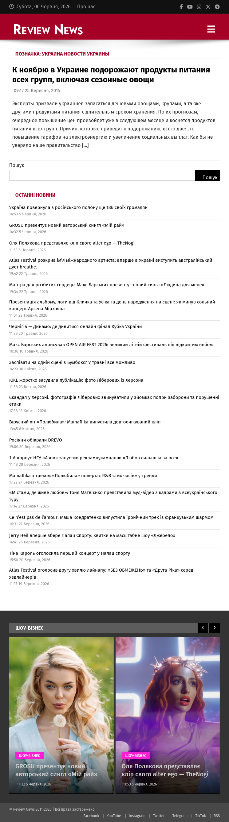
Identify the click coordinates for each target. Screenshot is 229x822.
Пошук (16, 165)
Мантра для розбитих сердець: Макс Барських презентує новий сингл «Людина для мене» (106, 285)
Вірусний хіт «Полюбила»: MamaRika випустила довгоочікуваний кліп (85, 422)
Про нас (86, 7)
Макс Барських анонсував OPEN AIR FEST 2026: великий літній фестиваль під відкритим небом (111, 344)
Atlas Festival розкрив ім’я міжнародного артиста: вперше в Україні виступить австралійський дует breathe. (110, 263)
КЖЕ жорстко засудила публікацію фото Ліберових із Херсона (76, 380)
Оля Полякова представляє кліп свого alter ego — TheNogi (72, 243)
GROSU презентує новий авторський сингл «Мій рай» (66, 225)
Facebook (91, 816)
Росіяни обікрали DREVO (35, 440)
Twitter (159, 816)
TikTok (200, 816)
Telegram (180, 816)
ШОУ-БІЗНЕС (29, 756)
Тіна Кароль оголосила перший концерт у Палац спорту (69, 553)
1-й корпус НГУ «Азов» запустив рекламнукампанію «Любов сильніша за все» (93, 458)
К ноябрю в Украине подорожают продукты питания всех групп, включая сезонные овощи (111, 74)
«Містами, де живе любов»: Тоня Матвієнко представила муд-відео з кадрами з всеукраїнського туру (113, 496)
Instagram (137, 816)
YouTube (114, 816)
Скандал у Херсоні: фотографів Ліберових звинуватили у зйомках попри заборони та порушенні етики (114, 401)
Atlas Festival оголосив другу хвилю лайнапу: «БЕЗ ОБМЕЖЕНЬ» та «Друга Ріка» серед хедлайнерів (101, 573)
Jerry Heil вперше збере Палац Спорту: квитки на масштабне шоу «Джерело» (92, 535)
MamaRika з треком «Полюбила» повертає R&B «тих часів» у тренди (83, 475)
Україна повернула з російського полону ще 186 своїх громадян (78, 207)
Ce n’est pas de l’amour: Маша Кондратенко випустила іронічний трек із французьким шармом (111, 517)
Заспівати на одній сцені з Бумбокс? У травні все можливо (72, 362)
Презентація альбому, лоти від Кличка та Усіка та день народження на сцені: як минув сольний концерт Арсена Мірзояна (112, 305)
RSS (217, 816)
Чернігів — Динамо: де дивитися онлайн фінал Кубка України (75, 326)
